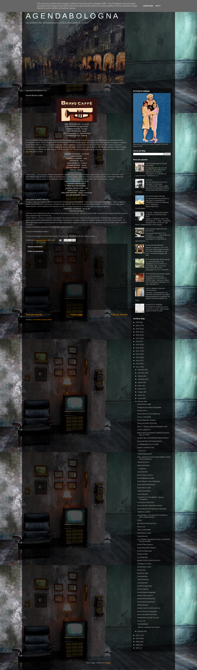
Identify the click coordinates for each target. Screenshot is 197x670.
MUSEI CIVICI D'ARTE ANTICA (148, 560)
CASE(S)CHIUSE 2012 (145, 502)
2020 (138, 341)
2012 (138, 367)
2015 (138, 357)
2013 (138, 364)
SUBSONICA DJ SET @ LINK (148, 618)
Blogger (108, 663)
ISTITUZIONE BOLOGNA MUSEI (157, 259)
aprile (140, 395)
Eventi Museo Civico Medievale (148, 414)
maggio (140, 392)
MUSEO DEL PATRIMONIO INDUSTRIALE (153, 438)
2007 (138, 648)
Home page (76, 314)
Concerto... (149, 180)
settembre (141, 379)
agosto (140, 382)
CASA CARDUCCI (144, 430)
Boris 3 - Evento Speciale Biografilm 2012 (152, 426)
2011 (138, 635)
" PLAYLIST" (141, 451)
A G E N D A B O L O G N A (72, 16)
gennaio (141, 631)
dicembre (141, 370)
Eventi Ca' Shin (142, 573)
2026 (138, 322)
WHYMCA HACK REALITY (147, 523)
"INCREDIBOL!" (143, 624)
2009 (138, 642)
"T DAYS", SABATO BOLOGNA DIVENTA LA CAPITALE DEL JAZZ (156, 214)
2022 (138, 335)
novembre (141, 373)
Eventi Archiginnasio (144, 551)
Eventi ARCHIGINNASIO (154, 245)
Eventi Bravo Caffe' (144, 404)
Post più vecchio (119, 314)
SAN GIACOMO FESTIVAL (147, 423)
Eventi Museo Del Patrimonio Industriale (151, 509)
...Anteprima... (142, 469)
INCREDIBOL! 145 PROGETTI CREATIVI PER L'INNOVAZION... (152, 516)
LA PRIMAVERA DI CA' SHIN (147, 444)
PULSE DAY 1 (142, 411)
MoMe (139, 520)
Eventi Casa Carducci (145, 475)
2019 (138, 344)
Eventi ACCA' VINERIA (153, 305)
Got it (158, 6)
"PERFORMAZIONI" (144, 454)
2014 (138, 360)
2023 (138, 332)
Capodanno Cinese (144, 564)
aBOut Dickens (142, 605)
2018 (138, 348)
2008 (138, 645)
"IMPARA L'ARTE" (143, 512)
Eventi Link (141, 527)
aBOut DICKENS (143, 465)
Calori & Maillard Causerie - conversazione (155, 289)
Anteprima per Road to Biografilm (149, 407)
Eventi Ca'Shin (142, 554)
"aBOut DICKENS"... (144, 491)
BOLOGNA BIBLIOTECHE (155, 196)
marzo (140, 398)
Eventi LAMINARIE (144, 417)
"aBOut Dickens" (143, 579)
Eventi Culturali (142, 589)
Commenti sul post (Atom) (42, 319)
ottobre (140, 376)
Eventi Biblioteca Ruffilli (145, 478)
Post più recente (34, 314)
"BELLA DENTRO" (144, 530)
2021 (138, 338)
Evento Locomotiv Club (145, 447)
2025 (138, 325)
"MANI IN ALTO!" (143, 462)
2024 (138, 329)
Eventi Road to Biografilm (146, 592)
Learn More (148, 6)
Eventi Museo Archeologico (147, 611)
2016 (138, 354)
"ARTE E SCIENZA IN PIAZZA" (148, 627)
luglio (140, 386)
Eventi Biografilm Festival (146, 420)
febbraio (141, 401)
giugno (140, 389)
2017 (138, 351)
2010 (138, 638)
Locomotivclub (142, 472)
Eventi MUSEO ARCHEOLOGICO (149, 441)
